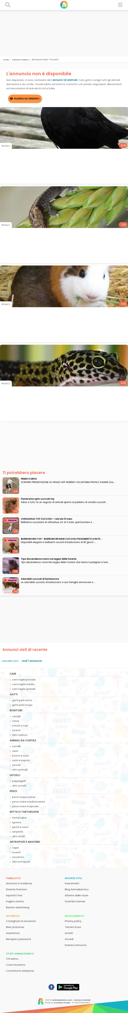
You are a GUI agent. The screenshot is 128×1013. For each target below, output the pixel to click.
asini (15, 751)
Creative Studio (62, 1002)
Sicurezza (13, 916)
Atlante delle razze (76, 895)
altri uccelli (19, 785)
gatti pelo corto (22, 700)
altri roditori (19, 735)
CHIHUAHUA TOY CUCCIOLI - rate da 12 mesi (46, 519)
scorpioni (18, 857)
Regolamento (74, 916)
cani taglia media (23, 684)
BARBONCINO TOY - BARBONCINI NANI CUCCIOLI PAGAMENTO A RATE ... (62, 539)
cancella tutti (10, 661)
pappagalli (19, 781)
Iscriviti (69, 933)
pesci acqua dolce (23, 797)
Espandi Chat (14, 895)
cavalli (16, 746)
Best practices (15, 927)
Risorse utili (73, 878)
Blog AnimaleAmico (77, 889)
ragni (15, 847)
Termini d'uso (73, 927)
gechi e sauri (20, 827)
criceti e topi (20, 725)
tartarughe (19, 817)
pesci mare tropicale (25, 806)
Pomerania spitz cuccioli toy (37, 498)
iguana (16, 822)
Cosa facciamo (15, 964)
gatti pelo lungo (22, 705)
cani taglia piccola (24, 679)
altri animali (20, 769)
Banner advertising (17, 907)
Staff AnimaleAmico (20, 953)
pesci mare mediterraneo (28, 801)
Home (6, 59)
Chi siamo (12, 958)
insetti (16, 852)
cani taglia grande (24, 689)
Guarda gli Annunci (26, 98)
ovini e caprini (21, 760)
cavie (15, 721)
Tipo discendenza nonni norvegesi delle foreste (48, 559)
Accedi (69, 939)
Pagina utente (15, 901)
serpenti (17, 831)
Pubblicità (13, 878)
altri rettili (18, 836)
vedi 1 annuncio (32, 661)
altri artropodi (21, 861)
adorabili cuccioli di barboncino (40, 579)
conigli (16, 716)
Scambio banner (75, 901)
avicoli (16, 765)
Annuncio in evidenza (19, 883)
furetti (16, 730)
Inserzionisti (72, 883)
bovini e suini (20, 755)
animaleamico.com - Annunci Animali (71, 1000)
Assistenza (13, 933)
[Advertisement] (64, 33)
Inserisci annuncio (75, 945)
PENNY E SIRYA (29, 478)
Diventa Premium (16, 889)
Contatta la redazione (20, 970)
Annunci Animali (20, 59)
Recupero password (18, 939)
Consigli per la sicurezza (21, 921)
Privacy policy (73, 921)
